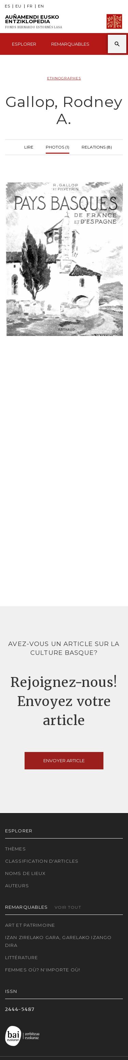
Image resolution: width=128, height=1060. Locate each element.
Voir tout (68, 907)
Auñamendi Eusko (33, 22)
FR (30, 6)
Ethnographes (64, 78)
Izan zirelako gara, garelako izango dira (58, 941)
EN (41, 6)
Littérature (21, 957)
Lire (28, 146)
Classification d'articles (42, 861)
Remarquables (70, 44)
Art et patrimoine (30, 925)
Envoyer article (64, 760)
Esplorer (24, 44)
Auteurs (17, 885)
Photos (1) (57, 146)
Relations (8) (97, 146)
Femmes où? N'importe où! (42, 969)
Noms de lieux (25, 873)
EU (18, 6)
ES (7, 6)
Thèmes (15, 848)
